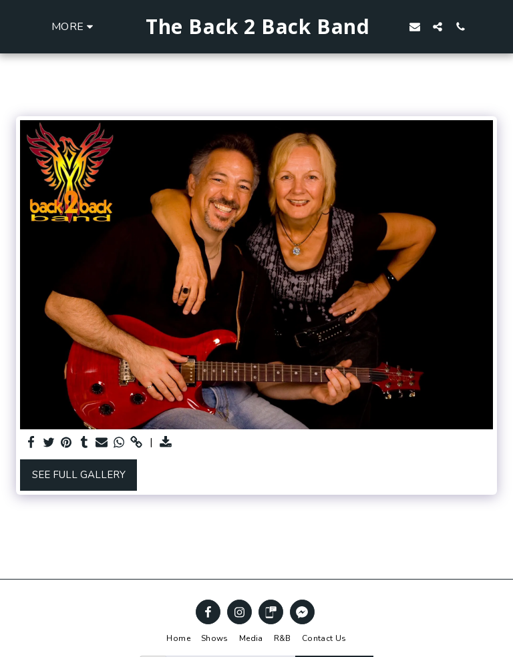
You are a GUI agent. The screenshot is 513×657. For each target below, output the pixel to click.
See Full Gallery (79, 474)
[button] (437, 26)
